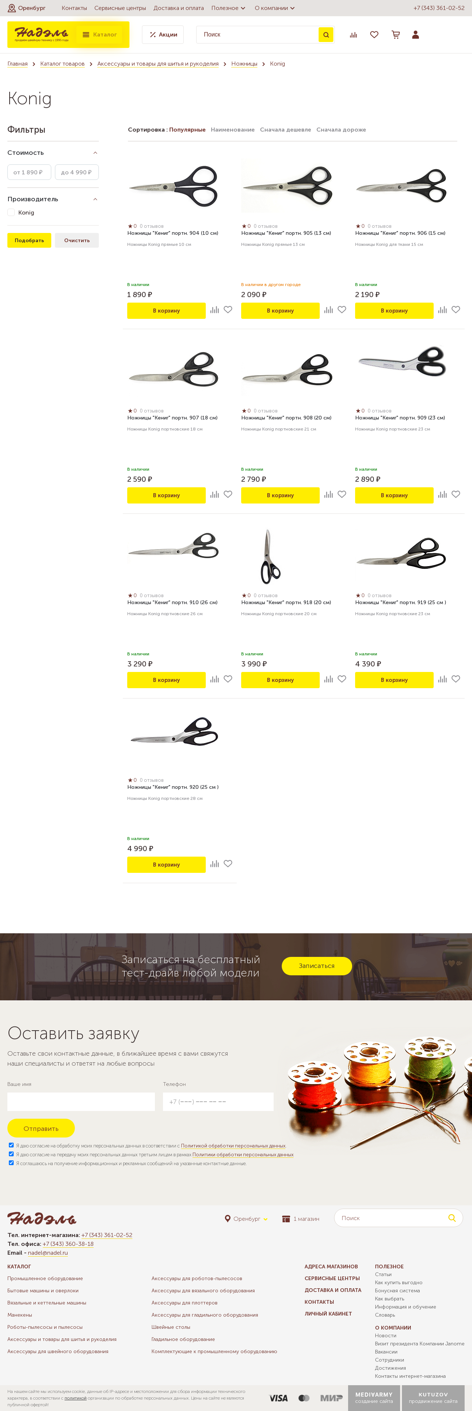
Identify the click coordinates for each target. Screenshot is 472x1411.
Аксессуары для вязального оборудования (203, 1291)
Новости (385, 1335)
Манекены (19, 1315)
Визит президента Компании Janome (420, 1344)
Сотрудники (389, 1360)
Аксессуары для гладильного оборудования (205, 1315)
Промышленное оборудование (45, 1278)
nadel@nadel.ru (48, 1252)
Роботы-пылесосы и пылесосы (45, 1327)
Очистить (77, 240)
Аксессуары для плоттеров (185, 1303)
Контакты (74, 7)
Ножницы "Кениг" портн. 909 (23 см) (400, 419)
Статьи (383, 1274)
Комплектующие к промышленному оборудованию (214, 1351)
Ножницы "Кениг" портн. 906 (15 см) (400, 234)
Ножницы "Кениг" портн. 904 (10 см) (172, 234)
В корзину (166, 310)
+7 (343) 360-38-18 (68, 1243)
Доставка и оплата (178, 7)
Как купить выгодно (399, 1282)
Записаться (317, 966)
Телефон (174, 1084)
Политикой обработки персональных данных (233, 1146)
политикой (76, 1398)
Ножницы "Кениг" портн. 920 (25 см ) (173, 788)
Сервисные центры (120, 7)
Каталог (99, 34)
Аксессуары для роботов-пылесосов (197, 1278)
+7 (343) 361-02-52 (439, 7)
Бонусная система (397, 1291)
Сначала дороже (341, 129)
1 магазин (300, 1218)
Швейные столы (171, 1327)
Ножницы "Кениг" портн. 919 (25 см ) (400, 603)
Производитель (32, 199)
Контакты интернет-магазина (410, 1376)
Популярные (187, 129)
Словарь (385, 1315)
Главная (17, 63)
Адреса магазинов (331, 1267)
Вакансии (386, 1352)
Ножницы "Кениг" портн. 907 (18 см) (172, 419)
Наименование (233, 129)
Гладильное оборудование (183, 1339)
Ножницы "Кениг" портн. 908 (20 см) (286, 419)
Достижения (390, 1368)
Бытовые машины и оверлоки (43, 1291)
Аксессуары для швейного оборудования (57, 1351)
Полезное (229, 8)
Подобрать (29, 240)
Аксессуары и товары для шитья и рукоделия (158, 63)
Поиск (326, 34)
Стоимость (25, 153)
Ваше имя (19, 1084)
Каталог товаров (62, 63)
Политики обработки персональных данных (243, 1154)
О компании (276, 8)
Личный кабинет (328, 1314)
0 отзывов (154, 227)
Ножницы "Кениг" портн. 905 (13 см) (286, 234)
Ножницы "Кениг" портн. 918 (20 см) (286, 603)
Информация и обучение (405, 1307)
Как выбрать (389, 1299)
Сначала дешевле (285, 129)
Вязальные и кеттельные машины (46, 1303)
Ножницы (244, 63)
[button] (26, 8)
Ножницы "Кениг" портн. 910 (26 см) (172, 603)
